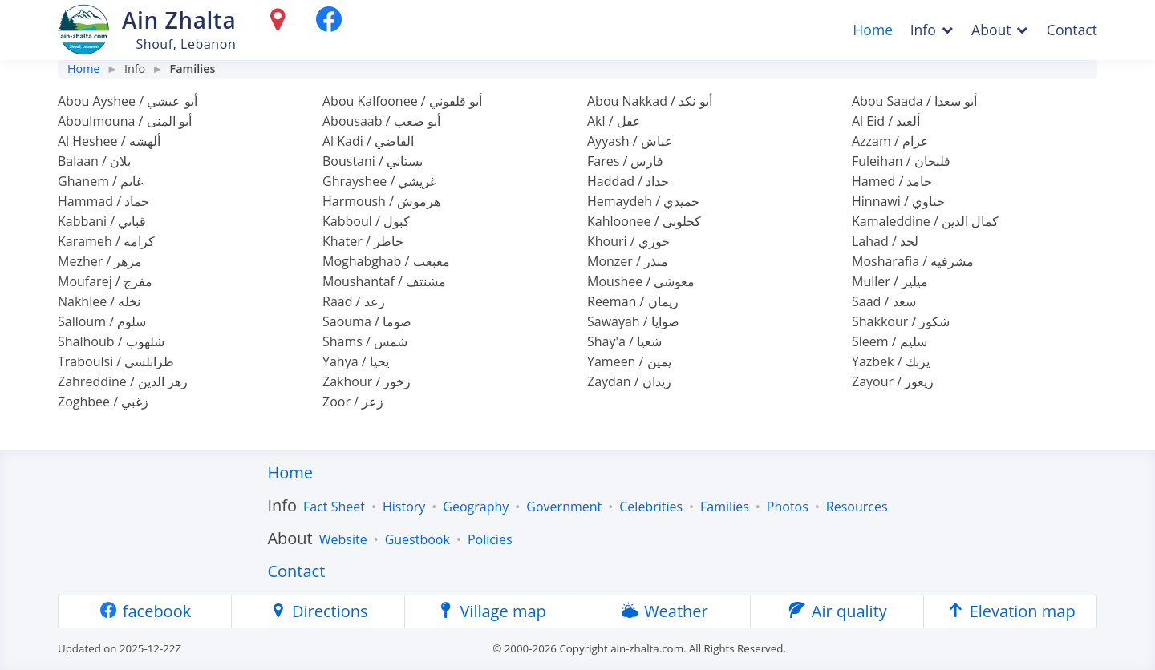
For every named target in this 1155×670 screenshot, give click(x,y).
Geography (476, 506)
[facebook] (329, 23)
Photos (787, 506)
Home (873, 29)
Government (564, 506)
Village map (491, 611)
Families (724, 506)
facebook (145, 611)
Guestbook (417, 539)
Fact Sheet (334, 506)
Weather (664, 611)
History (404, 506)
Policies (490, 539)
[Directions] (280, 23)
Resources (857, 506)
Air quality (837, 611)
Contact (1072, 29)
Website (343, 539)
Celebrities (651, 506)
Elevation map (1010, 611)
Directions (318, 611)
